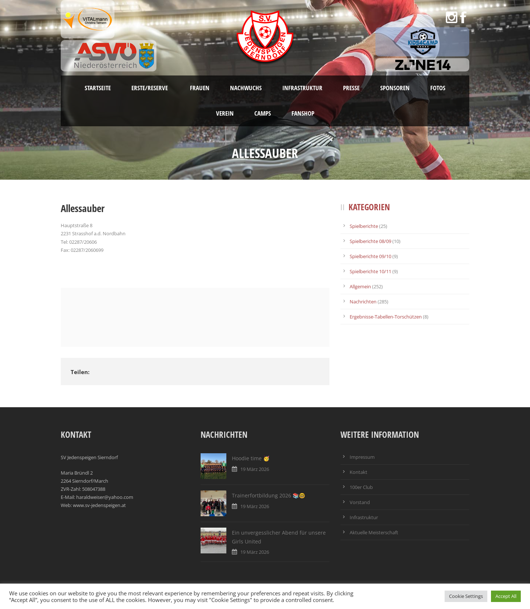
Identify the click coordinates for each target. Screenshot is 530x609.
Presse (351, 88)
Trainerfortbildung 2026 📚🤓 (268, 495)
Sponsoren (395, 88)
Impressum (362, 457)
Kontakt (358, 472)
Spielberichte (364, 226)
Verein (225, 113)
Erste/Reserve (150, 88)
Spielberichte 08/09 (370, 241)
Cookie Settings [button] (466, 596)
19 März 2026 (254, 469)
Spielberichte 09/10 (370, 256)
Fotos (437, 88)
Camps (262, 113)
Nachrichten (363, 301)
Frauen (199, 88)
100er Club (361, 487)
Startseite (98, 88)
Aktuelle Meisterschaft (374, 532)
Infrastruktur (302, 88)
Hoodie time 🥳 (250, 458)
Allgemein (360, 286)
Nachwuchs (246, 88)
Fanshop (303, 113)
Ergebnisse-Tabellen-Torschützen (386, 316)
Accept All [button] (505, 596)
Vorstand (360, 502)
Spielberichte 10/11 (370, 271)
